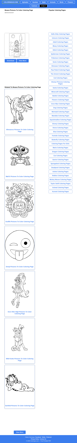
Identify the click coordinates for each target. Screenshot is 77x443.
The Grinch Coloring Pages (60, 74)
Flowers (70, 2)
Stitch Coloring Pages (60, 50)
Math (44, 2)
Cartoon (34, 6)
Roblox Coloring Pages (60, 175)
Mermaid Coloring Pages (60, 112)
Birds (61, 2)
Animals (53, 2)
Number (35, 2)
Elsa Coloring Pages (60, 132)
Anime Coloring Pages (60, 171)
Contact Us (43, 439)
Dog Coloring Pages (60, 108)
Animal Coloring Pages (60, 187)
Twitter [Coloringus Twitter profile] (44, 437)
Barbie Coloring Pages (60, 96)
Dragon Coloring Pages (60, 151)
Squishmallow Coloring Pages (60, 120)
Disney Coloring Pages (60, 124)
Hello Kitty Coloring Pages (60, 34)
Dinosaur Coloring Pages (60, 66)
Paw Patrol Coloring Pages (60, 70)
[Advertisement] (16, 23)
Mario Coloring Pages (60, 147)
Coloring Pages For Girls (60, 143)
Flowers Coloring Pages (60, 100)
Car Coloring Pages (61, 155)
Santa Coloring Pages (60, 88)
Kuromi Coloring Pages (60, 191)
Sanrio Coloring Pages (60, 159)
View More (22, 61)
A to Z (43, 6)
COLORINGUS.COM (11, 2)
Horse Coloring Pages (60, 128)
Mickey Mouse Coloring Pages (60, 179)
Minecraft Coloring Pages (60, 92)
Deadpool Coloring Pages (60, 167)
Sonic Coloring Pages (60, 62)
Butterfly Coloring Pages (60, 139)
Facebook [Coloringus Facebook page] (38, 437)
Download (10, 61)
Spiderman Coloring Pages (60, 54)
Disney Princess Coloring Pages (60, 83)
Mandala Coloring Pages (60, 116)
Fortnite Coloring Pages (60, 135)
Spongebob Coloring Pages (60, 163)
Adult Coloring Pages (60, 42)
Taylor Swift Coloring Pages (60, 183)
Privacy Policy (35, 439)
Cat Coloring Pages (60, 78)
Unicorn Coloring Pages (60, 38)
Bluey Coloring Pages (60, 46)
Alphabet (25, 2)
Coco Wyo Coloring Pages (60, 104)
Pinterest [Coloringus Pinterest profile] (49, 437)
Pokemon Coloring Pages (60, 58)
